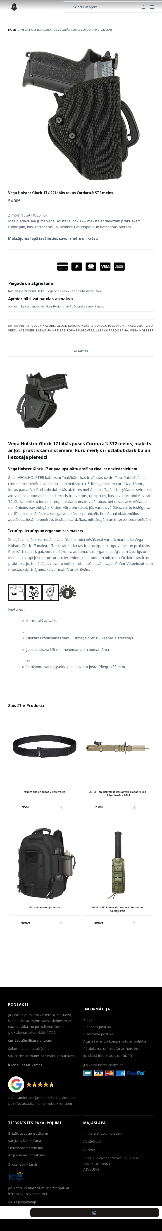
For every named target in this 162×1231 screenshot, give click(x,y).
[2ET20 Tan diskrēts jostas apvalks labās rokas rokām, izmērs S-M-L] (117, 747)
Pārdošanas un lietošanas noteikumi (112, 1048)
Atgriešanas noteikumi (26, 1155)
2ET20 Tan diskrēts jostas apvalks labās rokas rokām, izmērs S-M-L (117, 793)
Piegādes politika (97, 1026)
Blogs (87, 1019)
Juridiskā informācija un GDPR (107, 1055)
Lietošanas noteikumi (25, 1147)
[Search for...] (66, 7)
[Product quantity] (15, 1212)
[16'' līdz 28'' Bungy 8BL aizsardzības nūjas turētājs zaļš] (117, 863)
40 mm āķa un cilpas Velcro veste (44, 791)
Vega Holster (142, 330)
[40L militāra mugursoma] (44, 863)
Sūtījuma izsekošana (24, 1140)
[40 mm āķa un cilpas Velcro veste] (44, 747)
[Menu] (152, 7)
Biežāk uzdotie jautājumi (28, 1133)
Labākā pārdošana (112, 330)
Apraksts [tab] (81, 351)
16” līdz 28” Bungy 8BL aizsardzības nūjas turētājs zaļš (117, 909)
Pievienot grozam (94, 1212)
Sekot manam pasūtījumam (30, 1048)
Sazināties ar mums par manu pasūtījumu (41, 1055)
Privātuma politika (98, 1034)
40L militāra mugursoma (44, 907)
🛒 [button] (61, 807)
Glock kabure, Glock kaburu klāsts (62, 326)
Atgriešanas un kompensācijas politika (114, 1041)
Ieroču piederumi (110, 326)
